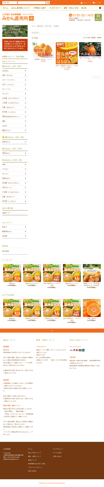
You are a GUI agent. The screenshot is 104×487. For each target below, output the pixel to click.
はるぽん (56, 26)
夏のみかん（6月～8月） (15, 137)
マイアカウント (58, 449)
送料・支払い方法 (71, 8)
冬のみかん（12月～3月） (12, 160)
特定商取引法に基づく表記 (36, 463)
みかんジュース (8, 61)
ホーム (5, 8)
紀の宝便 (5, 251)
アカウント (84, 2)
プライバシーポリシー (35, 467)
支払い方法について (34, 452)
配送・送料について (34, 456)
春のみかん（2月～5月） (44, 26)
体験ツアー (6, 213)
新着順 (99, 37)
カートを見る (57, 452)
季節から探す (39, 8)
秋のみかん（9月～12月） (12, 148)
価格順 (93, 37)
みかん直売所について (20, 8)
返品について (32, 460)
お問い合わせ (57, 456)
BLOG (83, 8)
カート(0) (96, 2)
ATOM (34, 471)
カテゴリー (55, 8)
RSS (29, 471)
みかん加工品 (7, 208)
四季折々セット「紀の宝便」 (13, 56)
